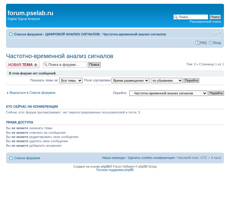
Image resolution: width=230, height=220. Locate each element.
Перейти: (120, 93)
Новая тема (23, 64)
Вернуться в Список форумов (32, 92)
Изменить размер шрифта (216, 33)
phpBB (105, 166)
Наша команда (113, 157)
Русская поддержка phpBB (115, 170)
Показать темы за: (56, 80)
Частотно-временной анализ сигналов (134, 34)
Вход (217, 42)
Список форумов (28, 34)
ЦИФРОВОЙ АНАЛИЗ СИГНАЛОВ (72, 34)
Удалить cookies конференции (151, 157)
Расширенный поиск (205, 21)
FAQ (203, 42)
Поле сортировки (116, 80)
